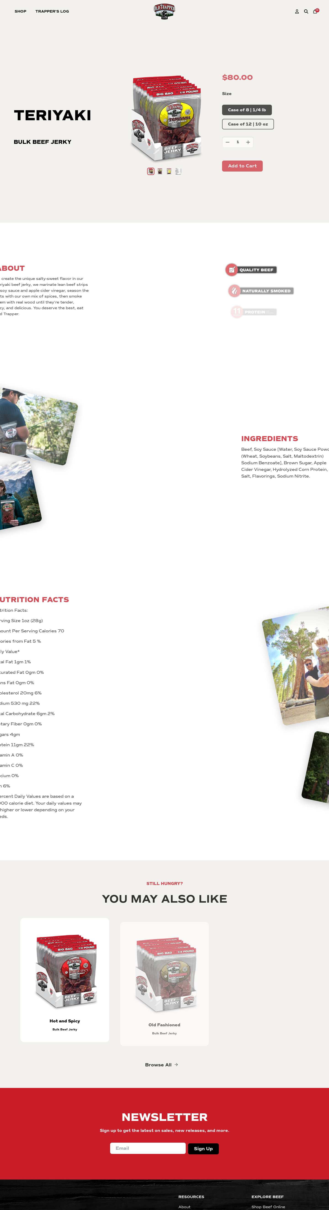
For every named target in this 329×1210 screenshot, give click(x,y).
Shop (20, 11)
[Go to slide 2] (160, 171)
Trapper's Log (52, 11)
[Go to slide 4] (178, 171)
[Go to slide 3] (169, 171)
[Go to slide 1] (150, 171)
